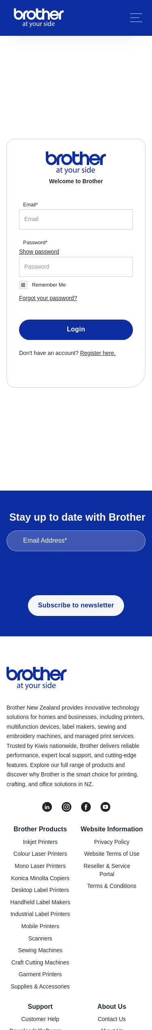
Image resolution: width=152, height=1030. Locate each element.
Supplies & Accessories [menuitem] (40, 986)
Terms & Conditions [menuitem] (111, 886)
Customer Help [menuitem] (40, 1019)
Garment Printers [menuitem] (40, 974)
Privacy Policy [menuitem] (111, 842)
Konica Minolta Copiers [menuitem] (40, 878)
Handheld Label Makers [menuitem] (40, 902)
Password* (35, 242)
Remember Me (49, 285)
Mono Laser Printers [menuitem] (40, 866)
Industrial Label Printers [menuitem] (40, 914)
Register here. (98, 353)
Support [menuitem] (40, 1006)
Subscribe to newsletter (76, 605)
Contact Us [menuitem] (112, 1019)
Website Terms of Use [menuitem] (111, 853)
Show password (39, 251)
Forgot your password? (48, 298)
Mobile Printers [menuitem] (40, 926)
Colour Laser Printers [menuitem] (40, 853)
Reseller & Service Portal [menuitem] (106, 870)
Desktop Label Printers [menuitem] (40, 890)
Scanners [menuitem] (40, 938)
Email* (30, 205)
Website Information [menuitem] (112, 829)
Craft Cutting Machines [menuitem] (40, 962)
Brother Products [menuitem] (40, 829)
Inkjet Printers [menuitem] (40, 842)
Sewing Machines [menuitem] (40, 950)
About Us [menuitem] (111, 1006)
